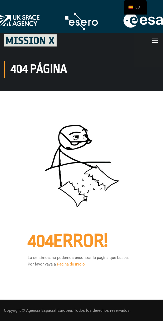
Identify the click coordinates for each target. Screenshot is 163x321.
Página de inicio (71, 264)
